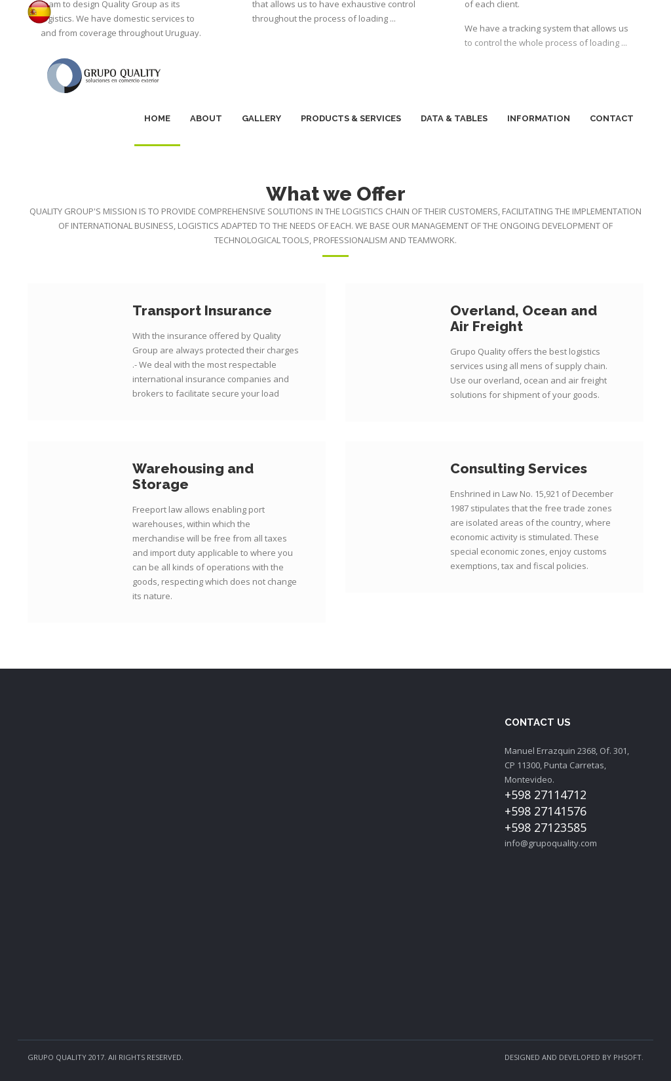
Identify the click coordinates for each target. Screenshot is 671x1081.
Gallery (261, 118)
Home (157, 118)
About (206, 118)
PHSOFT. (628, 1057)
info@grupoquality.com (551, 843)
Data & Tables (454, 118)
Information (538, 118)
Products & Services (351, 118)
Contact (612, 118)
